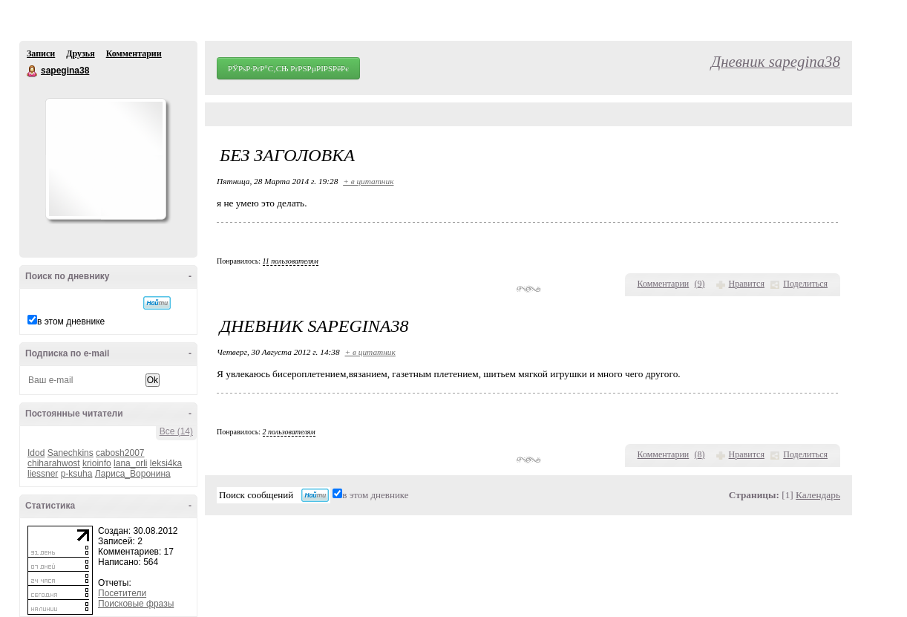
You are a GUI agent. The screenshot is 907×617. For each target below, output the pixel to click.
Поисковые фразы (136, 603)
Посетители (122, 593)
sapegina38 (33, 71)
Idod (36, 453)
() (700, 283)
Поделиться (805, 283)
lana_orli (130, 463)
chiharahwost (53, 463)
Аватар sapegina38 (105, 159)
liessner (42, 474)
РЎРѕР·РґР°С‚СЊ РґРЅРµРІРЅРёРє (288, 68)
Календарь (818, 494)
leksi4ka (166, 463)
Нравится (746, 283)
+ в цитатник (368, 181)
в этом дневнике (71, 321)
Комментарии (134, 53)
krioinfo (96, 463)
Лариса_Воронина (133, 474)
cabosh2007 (120, 453)
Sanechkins (71, 453)
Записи (41, 53)
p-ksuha (77, 474)
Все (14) (176, 431)
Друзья (80, 53)
